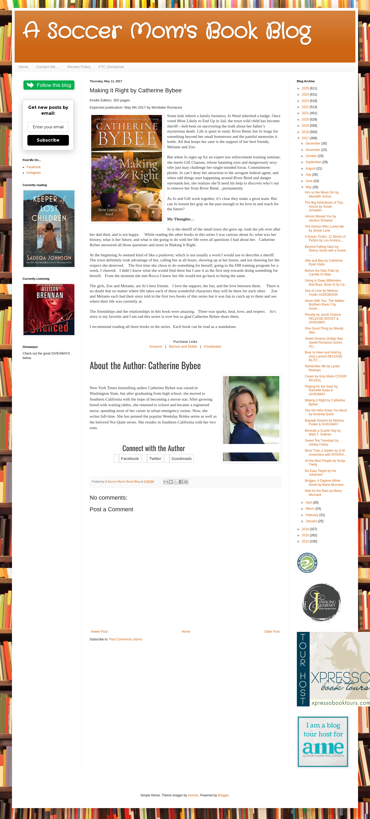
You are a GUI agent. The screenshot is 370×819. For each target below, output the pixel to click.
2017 (306, 138)
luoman (193, 795)
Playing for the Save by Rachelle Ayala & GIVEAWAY (321, 390)
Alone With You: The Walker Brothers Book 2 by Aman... (324, 304)
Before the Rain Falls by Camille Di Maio (322, 272)
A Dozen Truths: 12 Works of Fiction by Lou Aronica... (325, 238)
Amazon (155, 346)
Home (23, 67)
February (312, 515)
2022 (306, 107)
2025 (306, 88)
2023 (306, 101)
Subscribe (48, 140)
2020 (306, 119)
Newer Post (99, 631)
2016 (306, 529)
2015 (306, 535)
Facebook (34, 167)
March (310, 509)
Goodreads (212, 346)
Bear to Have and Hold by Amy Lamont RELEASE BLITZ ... (323, 356)
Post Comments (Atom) (125, 639)
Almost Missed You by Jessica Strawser (320, 218)
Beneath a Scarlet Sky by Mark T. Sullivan (323, 432)
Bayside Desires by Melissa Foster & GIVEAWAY (324, 422)
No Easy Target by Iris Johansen (320, 472)
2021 (306, 113)
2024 (306, 94)
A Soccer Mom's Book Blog (166, 32)
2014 (306, 541)
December (313, 143)
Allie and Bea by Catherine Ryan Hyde (324, 262)
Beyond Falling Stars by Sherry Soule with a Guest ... (325, 250)
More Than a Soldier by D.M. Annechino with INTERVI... (326, 452)
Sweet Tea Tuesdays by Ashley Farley (322, 442)
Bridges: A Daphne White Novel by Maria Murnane (324, 482)
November (313, 150)
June (309, 181)
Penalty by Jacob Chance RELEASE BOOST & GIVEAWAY (323, 318)
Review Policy (79, 67)
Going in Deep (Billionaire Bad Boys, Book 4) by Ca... (326, 282)
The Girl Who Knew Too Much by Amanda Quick (326, 412)
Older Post (272, 631)
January (312, 521)
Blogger (223, 795)
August (311, 168)
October (312, 156)
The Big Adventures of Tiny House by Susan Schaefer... (324, 206)
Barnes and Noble (183, 346)
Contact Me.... (47, 67)
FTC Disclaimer (111, 67)
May (309, 187)
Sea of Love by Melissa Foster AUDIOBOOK (321, 292)
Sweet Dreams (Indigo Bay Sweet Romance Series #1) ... (324, 342)
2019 (306, 125)
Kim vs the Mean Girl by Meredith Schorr (322, 194)
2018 (306, 132)
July (309, 174)
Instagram (34, 173)
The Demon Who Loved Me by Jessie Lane (324, 228)
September (314, 162)
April (309, 502)
